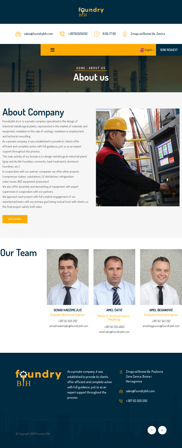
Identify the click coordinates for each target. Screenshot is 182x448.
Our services (15, 219)
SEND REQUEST (169, 50)
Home (80, 68)
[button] (147, 50)
